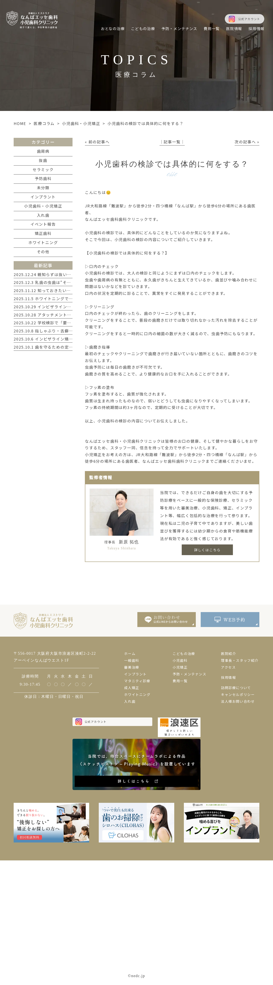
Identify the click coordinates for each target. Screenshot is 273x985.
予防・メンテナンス (189, 674)
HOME (20, 123)
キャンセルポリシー (238, 694)
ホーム (129, 653)
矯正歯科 (43, 233)
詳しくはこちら (207, 549)
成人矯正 (131, 687)
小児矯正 (180, 667)
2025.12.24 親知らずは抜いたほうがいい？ (55, 274)
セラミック (43, 169)
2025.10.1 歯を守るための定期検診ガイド (54, 347)
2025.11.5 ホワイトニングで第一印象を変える (58, 298)
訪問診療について (236, 687)
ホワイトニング (43, 242)
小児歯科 (180, 660)
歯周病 (43, 151)
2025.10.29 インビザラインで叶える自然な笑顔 (59, 306)
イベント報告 (43, 224)
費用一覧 (180, 680)
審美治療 (131, 667)
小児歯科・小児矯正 (81, 123)
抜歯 (43, 160)
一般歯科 (131, 660)
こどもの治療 (184, 653)
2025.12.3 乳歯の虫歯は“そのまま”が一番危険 (58, 282)
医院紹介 (228, 653)
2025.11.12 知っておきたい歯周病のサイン (55, 290)
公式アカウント (249, 19)
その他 (43, 251)
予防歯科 (43, 178)
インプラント (43, 196)
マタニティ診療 (137, 680)
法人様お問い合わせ (238, 701)
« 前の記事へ (97, 141)
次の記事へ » (247, 141)
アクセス (228, 667)
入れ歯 (43, 215)
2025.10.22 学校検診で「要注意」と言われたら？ (61, 322)
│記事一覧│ (172, 141)
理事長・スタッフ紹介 (239, 660)
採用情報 (228, 677)
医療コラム (44, 123)
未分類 (43, 187)
